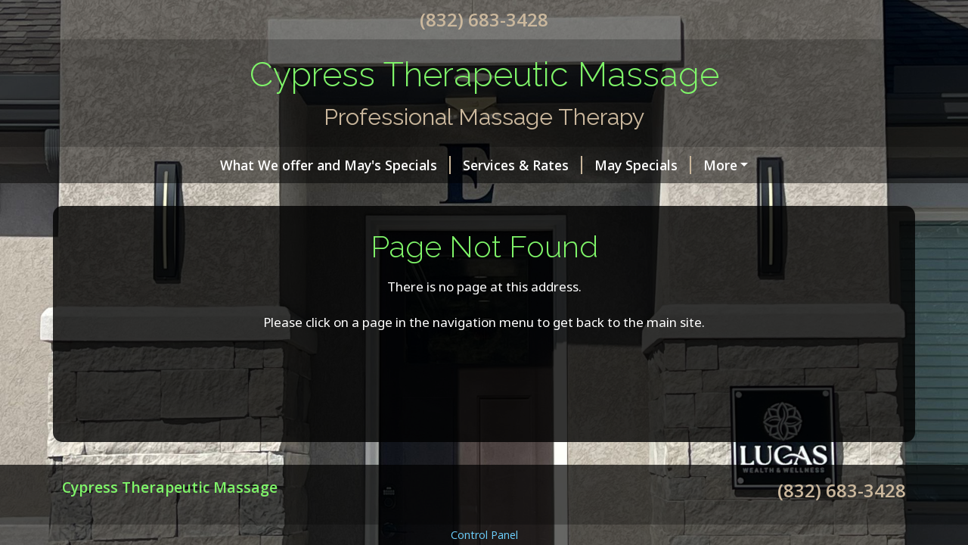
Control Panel (484, 535)
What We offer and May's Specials (335, 165)
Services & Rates (522, 165)
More (720, 165)
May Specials (642, 165)
